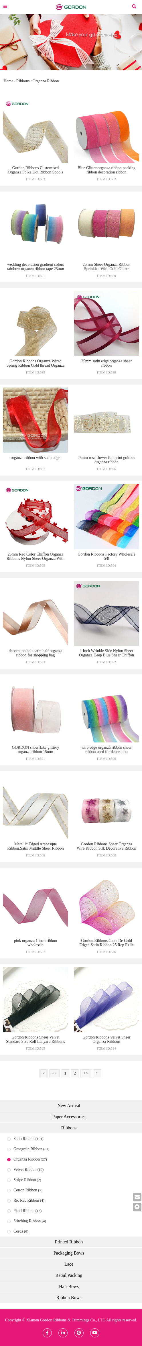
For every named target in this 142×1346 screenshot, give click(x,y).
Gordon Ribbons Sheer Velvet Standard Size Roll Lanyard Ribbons (35, 1039)
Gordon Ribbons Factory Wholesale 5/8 (106, 556)
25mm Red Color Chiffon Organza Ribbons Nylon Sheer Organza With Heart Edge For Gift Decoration (35, 558)
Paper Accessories (69, 1116)
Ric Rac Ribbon (26, 1200)
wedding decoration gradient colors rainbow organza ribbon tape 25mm (35, 266)
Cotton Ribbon (25, 1190)
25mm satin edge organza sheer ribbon (106, 363)
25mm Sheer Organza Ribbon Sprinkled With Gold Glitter (107, 266)
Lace (68, 1264)
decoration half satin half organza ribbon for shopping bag (35, 653)
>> (86, 1073)
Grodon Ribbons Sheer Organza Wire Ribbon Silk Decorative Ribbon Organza (106, 848)
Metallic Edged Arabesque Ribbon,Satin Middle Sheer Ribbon (35, 846)
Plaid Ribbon (24, 1211)
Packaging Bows (69, 1253)
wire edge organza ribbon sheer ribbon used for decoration (106, 749)
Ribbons (23, 81)
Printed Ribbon (69, 1241)
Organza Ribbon (46, 81)
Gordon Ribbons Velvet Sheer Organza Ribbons (106, 1039)
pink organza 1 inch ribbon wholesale (35, 942)
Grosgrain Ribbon (27, 1149)
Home (8, 81)
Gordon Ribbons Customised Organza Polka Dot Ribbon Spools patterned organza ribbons (35, 172)
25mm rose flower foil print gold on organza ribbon (106, 460)
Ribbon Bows (69, 1297)
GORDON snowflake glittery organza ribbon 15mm (35, 749)
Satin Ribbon (24, 1139)
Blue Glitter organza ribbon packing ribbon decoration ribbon (106, 170)
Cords (18, 1231)
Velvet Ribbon (25, 1169)
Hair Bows (69, 1286)
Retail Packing (69, 1275)
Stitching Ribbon (27, 1221)
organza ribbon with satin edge (35, 458)
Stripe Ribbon (24, 1180)
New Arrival (69, 1105)
